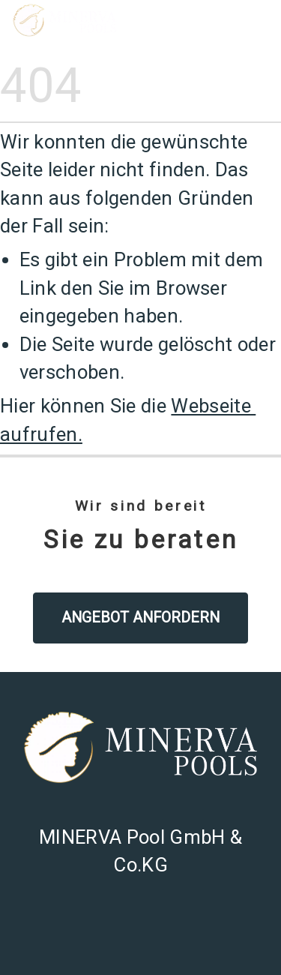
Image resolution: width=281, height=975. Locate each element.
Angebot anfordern (140, 617)
